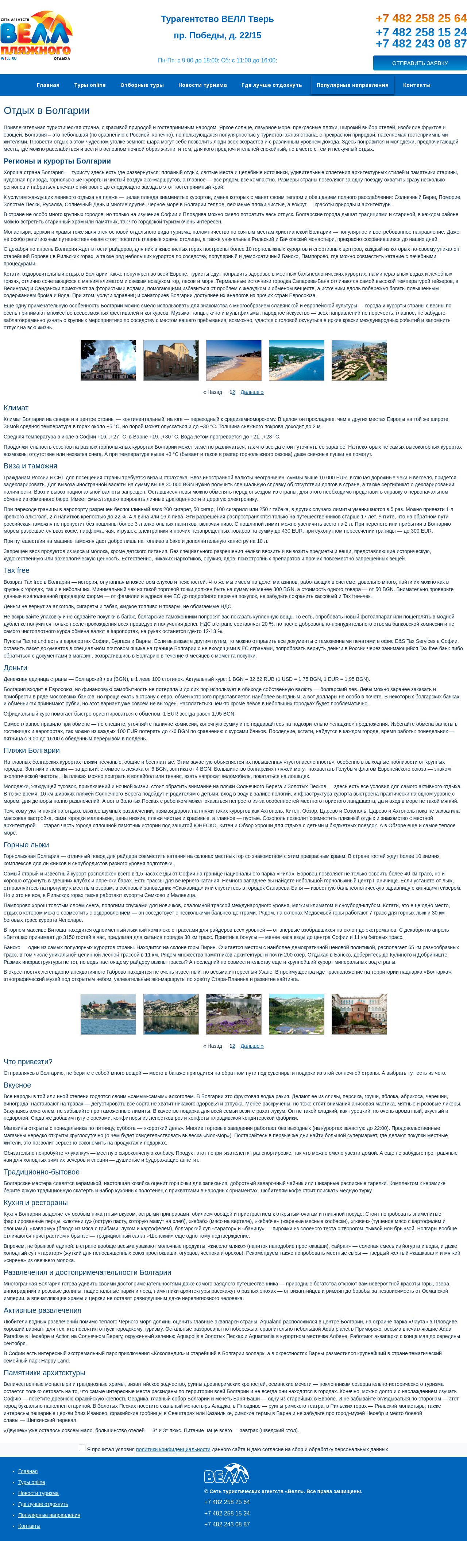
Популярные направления (49, 1515)
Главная (28, 1471)
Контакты (29, 1526)
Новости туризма (38, 1493)
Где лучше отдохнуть (43, 1504)
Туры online (31, 1482)
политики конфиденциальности (173, 1449)
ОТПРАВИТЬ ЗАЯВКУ (420, 63)
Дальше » (251, 392)
